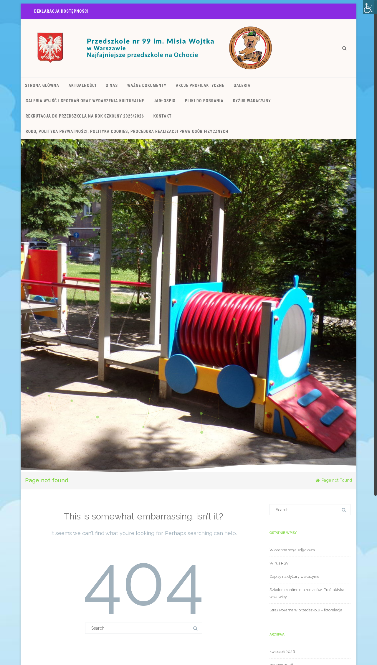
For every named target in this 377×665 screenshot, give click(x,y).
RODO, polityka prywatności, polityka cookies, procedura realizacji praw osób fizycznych (127, 131)
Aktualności (82, 85)
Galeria (242, 85)
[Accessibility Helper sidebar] (370, 7)
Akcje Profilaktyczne (200, 85)
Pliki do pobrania (204, 100)
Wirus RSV (279, 563)
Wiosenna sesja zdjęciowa (292, 550)
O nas (112, 85)
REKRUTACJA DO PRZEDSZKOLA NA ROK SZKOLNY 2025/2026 (85, 116)
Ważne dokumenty (146, 85)
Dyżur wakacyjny (252, 100)
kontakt (162, 116)
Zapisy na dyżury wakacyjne (294, 576)
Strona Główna (42, 85)
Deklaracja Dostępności (61, 11)
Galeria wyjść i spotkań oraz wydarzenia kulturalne (85, 100)
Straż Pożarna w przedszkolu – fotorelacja (305, 610)
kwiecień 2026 (282, 651)
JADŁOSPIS (165, 100)
